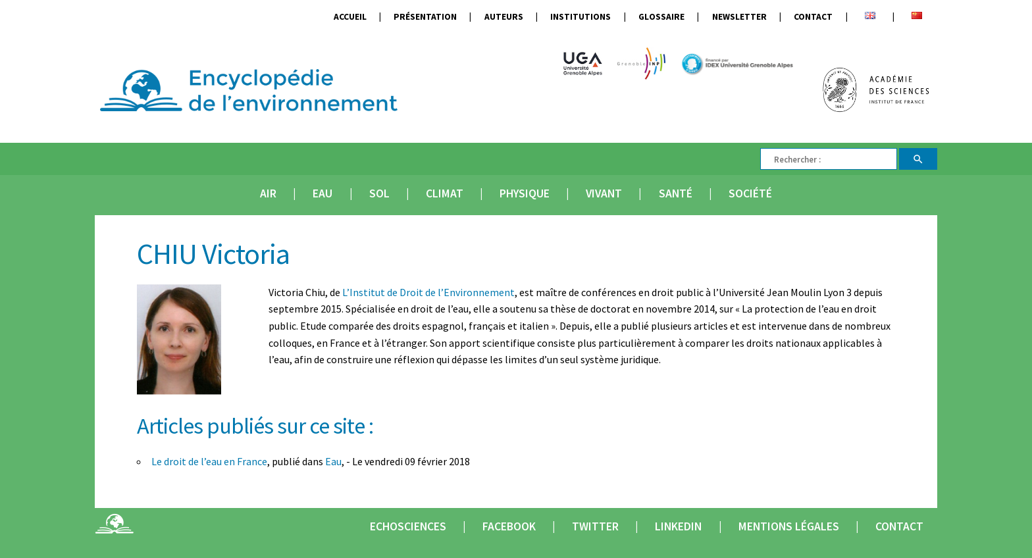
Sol (379, 193)
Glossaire (661, 16)
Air (268, 193)
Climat (444, 193)
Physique (525, 193)
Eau (322, 193)
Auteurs (503, 16)
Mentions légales (788, 526)
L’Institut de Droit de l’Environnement (428, 292)
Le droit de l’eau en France (209, 461)
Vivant (604, 193)
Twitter (595, 526)
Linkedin (678, 526)
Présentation (425, 16)
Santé (675, 193)
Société (750, 193)
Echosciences (408, 526)
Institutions (580, 16)
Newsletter (739, 16)
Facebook (509, 526)
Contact (813, 16)
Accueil (350, 16)
